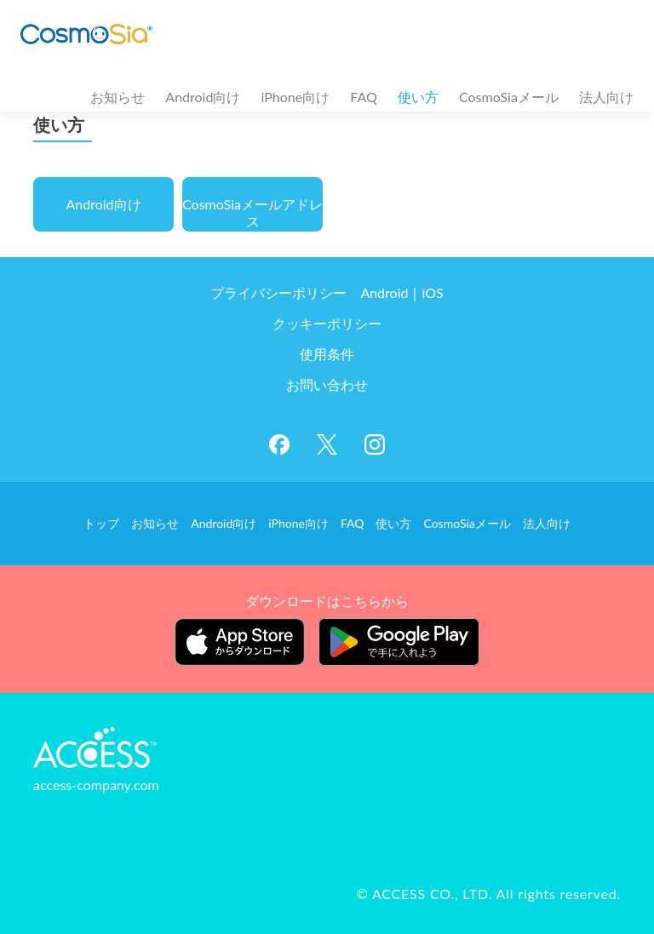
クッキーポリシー (327, 323)
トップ (101, 523)
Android (384, 292)
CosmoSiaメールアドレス (252, 212)
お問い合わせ (327, 384)
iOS (432, 292)
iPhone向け (295, 97)
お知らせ (117, 97)
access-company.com (96, 784)
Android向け (202, 97)
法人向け (606, 97)
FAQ (363, 97)
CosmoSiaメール (509, 97)
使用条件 (327, 354)
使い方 (418, 97)
